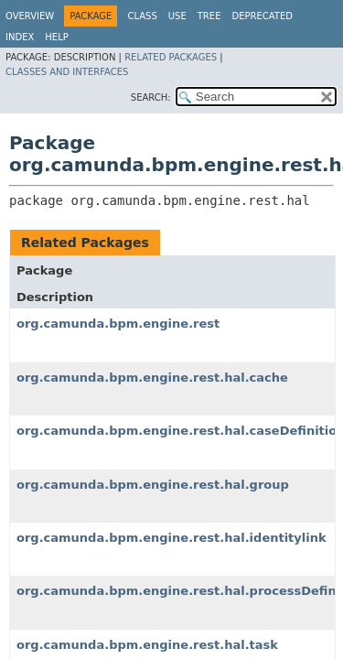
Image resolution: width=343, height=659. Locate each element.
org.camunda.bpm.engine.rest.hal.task (147, 645)
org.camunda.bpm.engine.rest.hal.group (152, 485)
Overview (29, 16)
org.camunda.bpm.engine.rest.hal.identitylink (171, 538)
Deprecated (262, 16)
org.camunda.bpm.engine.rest (118, 323)
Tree (209, 16)
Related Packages (170, 57)
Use (177, 16)
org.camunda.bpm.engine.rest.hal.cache (152, 377)
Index (19, 37)
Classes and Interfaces (66, 72)
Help (56, 37)
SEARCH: (151, 97)
